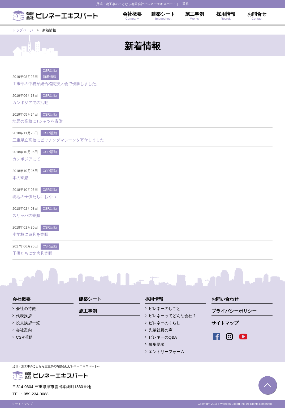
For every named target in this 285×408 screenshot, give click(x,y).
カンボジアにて (26, 159)
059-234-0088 (36, 394)
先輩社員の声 (160, 330)
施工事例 (88, 311)
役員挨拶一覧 (28, 323)
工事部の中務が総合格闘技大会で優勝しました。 (56, 83)
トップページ (22, 30)
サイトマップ (225, 323)
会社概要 (21, 299)
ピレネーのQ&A (163, 337)
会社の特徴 (26, 308)
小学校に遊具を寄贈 (30, 234)
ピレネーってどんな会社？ (172, 315)
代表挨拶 (24, 315)
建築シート (90, 299)
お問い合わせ (225, 299)
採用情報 (154, 299)
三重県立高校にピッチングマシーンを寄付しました (58, 140)
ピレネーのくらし (164, 323)
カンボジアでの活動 (30, 102)
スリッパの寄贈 (26, 215)
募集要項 (157, 344)
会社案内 (24, 330)
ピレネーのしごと (164, 308)
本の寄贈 (20, 177)
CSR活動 (50, 71)
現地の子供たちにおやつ (34, 196)
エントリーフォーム (166, 351)
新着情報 (50, 77)
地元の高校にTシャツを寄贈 (37, 121)
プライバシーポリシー (234, 311)
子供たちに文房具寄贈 (32, 253)
